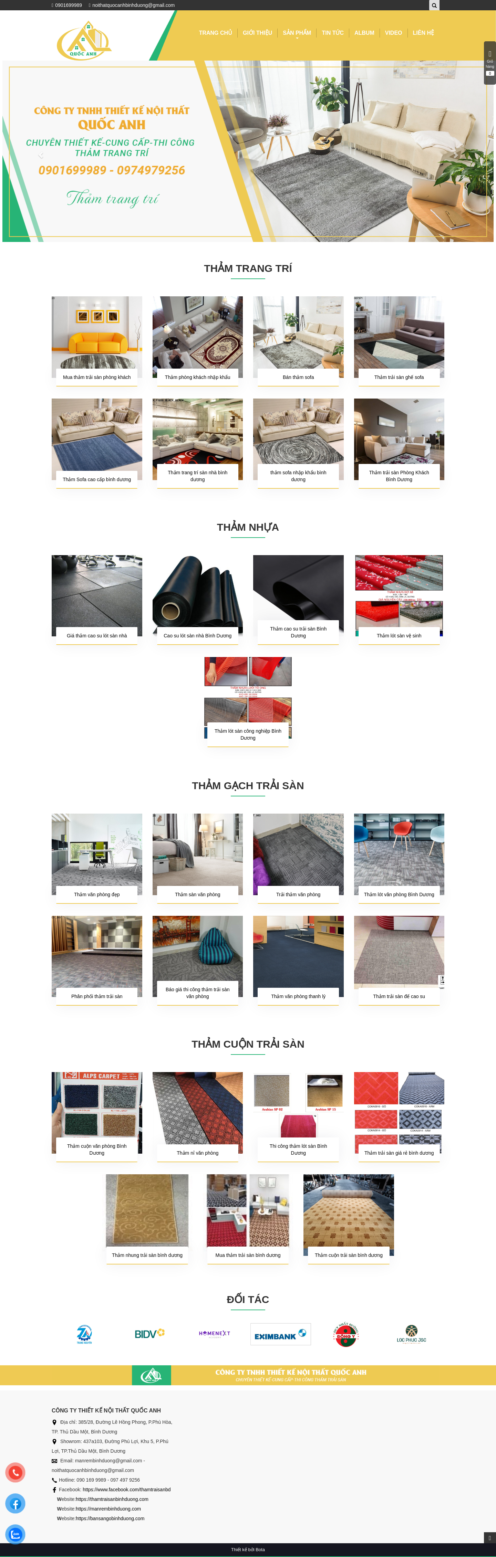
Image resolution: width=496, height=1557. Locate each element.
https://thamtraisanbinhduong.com (112, 1499)
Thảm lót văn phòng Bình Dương (399, 894)
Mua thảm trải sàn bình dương (248, 1255)
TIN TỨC (333, 33)
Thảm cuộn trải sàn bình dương (349, 1255)
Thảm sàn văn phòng (197, 894)
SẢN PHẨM (297, 34)
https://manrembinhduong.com (108, 1509)
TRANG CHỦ (215, 33)
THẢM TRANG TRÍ (248, 268)
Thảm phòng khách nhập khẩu (197, 377)
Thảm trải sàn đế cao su (399, 996)
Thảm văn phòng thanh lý (298, 996)
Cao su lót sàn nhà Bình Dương (197, 635)
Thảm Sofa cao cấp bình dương (97, 479)
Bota (260, 1549)
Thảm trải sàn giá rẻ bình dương (399, 1153)
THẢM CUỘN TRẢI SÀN (248, 1044)
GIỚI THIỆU (257, 33)
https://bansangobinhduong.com (110, 1518)
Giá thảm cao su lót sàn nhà (97, 635)
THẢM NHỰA (248, 527)
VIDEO (393, 33)
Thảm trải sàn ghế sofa (399, 377)
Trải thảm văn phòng (298, 894)
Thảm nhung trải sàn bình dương (147, 1255)
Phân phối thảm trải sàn (97, 996)
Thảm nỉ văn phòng (197, 1153)
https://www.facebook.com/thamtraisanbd (126, 1489)
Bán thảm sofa (298, 377)
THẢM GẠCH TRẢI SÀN (248, 785)
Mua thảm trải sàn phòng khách (97, 377)
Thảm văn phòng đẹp (97, 894)
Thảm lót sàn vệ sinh (399, 635)
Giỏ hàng (490, 63)
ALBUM (364, 33)
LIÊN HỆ (423, 33)
